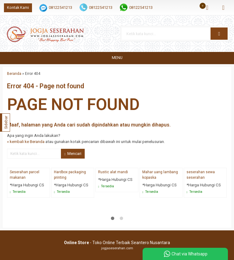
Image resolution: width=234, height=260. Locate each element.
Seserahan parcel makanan (24, 175)
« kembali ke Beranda (25, 141)
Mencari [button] (72, 153)
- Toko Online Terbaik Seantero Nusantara (117, 242)
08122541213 (60, 7)
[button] (219, 33)
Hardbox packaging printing (70, 175)
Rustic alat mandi (113, 172)
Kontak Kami (18, 7)
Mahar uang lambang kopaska (160, 175)
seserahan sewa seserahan (200, 175)
